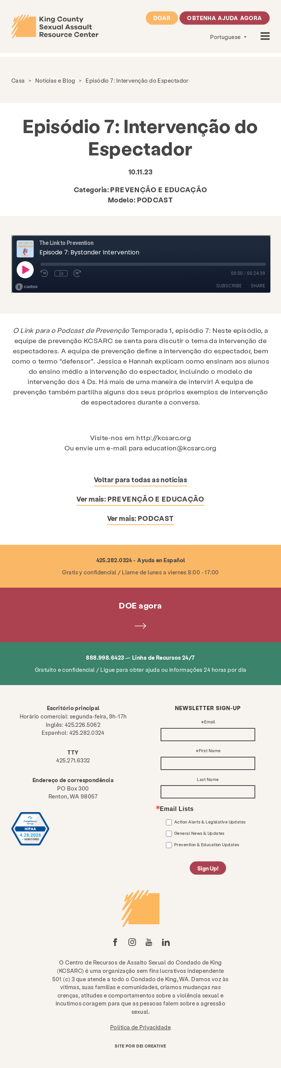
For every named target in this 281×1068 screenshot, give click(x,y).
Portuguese (226, 36)
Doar (161, 17)
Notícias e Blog (55, 80)
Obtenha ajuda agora (224, 17)
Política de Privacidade (140, 1027)
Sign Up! (208, 868)
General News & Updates (199, 833)
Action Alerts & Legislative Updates (210, 821)
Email (209, 722)
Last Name (208, 780)
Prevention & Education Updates (206, 844)
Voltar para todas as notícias (140, 479)
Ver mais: (140, 499)
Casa (18, 80)
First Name (210, 751)
